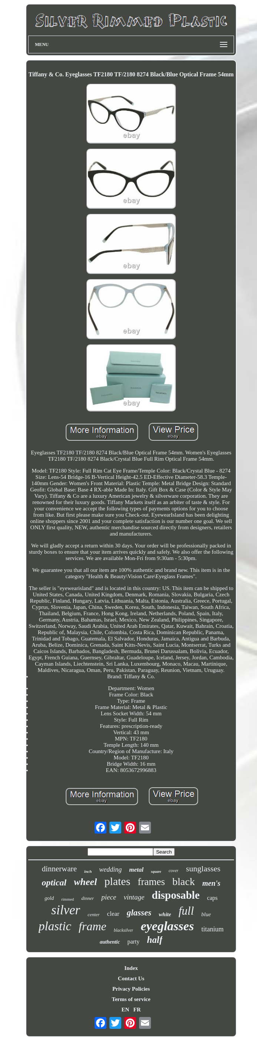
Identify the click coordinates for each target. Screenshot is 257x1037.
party (133, 941)
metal (136, 869)
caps (212, 898)
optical (54, 882)
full (186, 910)
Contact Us (131, 978)
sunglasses (203, 868)
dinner (87, 898)
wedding (110, 869)
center (93, 914)
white (165, 914)
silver (65, 910)
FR (137, 1010)
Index (131, 968)
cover (174, 870)
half (154, 940)
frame (92, 926)
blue (206, 914)
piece (108, 897)
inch (88, 871)
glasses (139, 912)
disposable (176, 895)
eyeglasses (167, 926)
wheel (85, 882)
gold (49, 898)
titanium (212, 929)
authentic (110, 942)
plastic (55, 926)
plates (117, 881)
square (156, 871)
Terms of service (131, 999)
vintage (133, 897)
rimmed (67, 899)
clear (113, 913)
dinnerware (59, 868)
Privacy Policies (131, 989)
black (183, 881)
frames (151, 881)
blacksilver (124, 930)
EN (125, 1010)
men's (211, 883)
